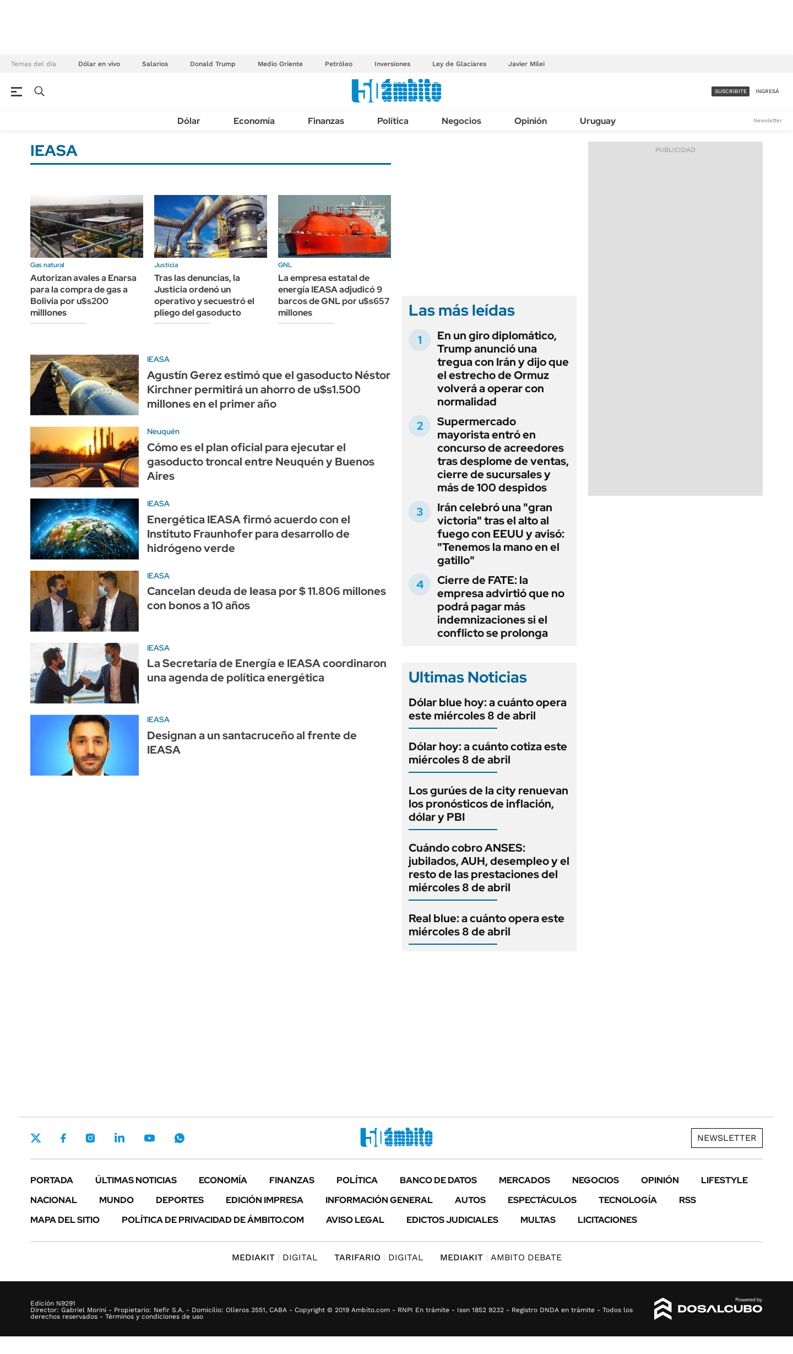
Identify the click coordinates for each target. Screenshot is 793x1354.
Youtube (149, 1138)
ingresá (767, 91)
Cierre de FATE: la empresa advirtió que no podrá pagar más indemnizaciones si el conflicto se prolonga (500, 606)
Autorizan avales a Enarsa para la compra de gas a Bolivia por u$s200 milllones (83, 295)
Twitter (35, 1138)
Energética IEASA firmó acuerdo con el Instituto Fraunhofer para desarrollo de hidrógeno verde (248, 533)
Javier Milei (526, 64)
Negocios (461, 121)
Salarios (155, 64)
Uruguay (598, 121)
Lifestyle (724, 1180)
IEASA (158, 359)
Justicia (166, 265)
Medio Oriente (280, 64)
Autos (470, 1200)
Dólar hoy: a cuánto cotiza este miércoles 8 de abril (488, 753)
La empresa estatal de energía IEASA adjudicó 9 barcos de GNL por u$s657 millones (334, 295)
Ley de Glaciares (459, 64)
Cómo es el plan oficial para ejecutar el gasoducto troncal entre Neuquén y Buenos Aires (260, 461)
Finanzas (326, 121)
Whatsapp (179, 1138)
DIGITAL (275, 1257)
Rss (687, 1200)
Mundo (116, 1200)
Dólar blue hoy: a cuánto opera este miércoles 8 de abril (488, 709)
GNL (285, 265)
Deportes (180, 1200)
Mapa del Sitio (65, 1220)
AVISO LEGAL (355, 1220)
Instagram (90, 1138)
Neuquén (163, 431)
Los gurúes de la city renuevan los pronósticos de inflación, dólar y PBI (488, 803)
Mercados (524, 1180)
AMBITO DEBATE (501, 1257)
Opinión (530, 121)
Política (393, 121)
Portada (51, 1180)
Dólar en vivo (99, 64)
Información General (379, 1200)
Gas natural (47, 265)
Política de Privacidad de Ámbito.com (213, 1220)
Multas (538, 1220)
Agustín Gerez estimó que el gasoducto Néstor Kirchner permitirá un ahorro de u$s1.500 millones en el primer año (268, 389)
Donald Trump (213, 64)
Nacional (53, 1200)
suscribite (731, 91)
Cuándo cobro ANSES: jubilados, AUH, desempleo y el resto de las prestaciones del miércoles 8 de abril (489, 868)
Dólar (188, 121)
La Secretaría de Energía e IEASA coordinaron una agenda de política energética (267, 670)
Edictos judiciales (452, 1220)
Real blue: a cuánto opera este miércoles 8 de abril (486, 925)
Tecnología (628, 1200)
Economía (254, 121)
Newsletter (767, 120)
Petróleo (338, 64)
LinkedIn (119, 1138)
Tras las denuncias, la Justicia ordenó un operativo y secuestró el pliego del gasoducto (204, 295)
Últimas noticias (136, 1180)
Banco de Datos (438, 1180)
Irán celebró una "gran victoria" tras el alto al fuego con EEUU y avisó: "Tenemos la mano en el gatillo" (500, 533)
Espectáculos (542, 1200)
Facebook (63, 1138)
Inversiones (392, 64)
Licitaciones (607, 1220)
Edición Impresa (264, 1200)
